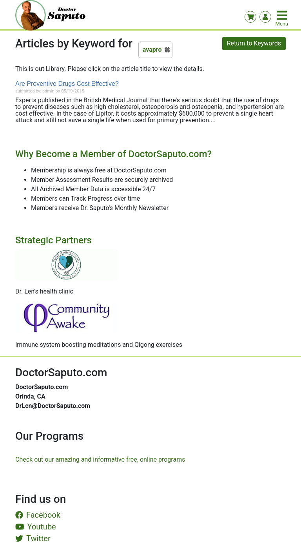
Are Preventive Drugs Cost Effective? (67, 83)
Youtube (35, 526)
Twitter (33, 538)
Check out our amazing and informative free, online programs (100, 459)
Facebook (37, 515)
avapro (152, 49)
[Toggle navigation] (283, 15)
